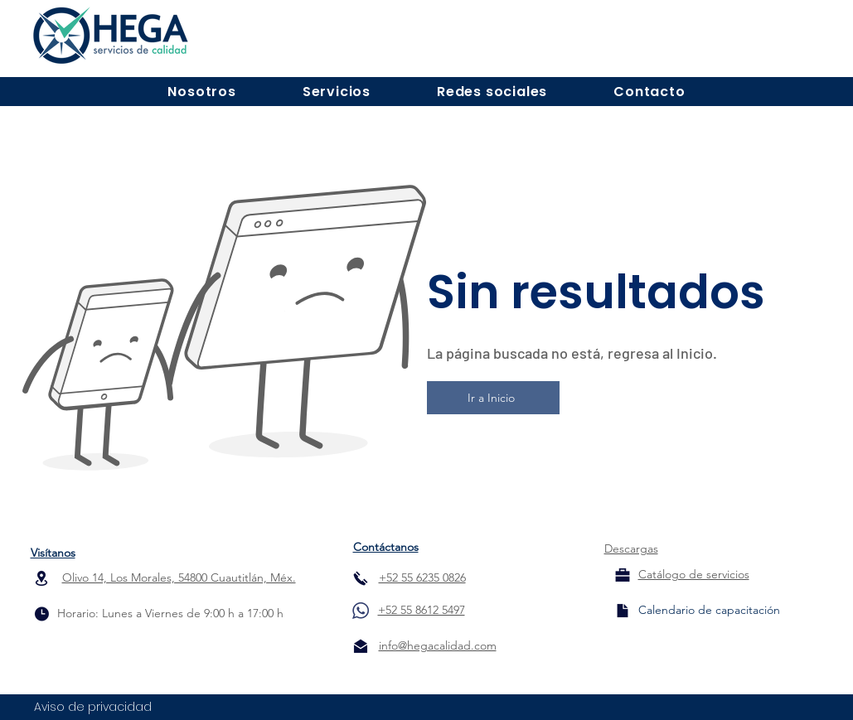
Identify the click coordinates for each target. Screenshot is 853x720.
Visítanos (53, 552)
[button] (201, 91)
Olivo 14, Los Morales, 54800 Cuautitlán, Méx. (179, 577)
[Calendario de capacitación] (709, 609)
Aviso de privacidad (93, 706)
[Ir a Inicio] (493, 397)
